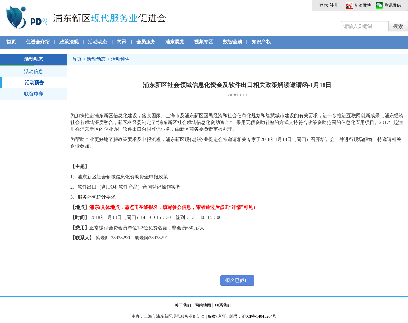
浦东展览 (174, 41)
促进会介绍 (38, 41)
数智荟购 (232, 41)
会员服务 (145, 41)
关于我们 (183, 305)
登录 (323, 5)
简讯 (121, 41)
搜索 (398, 26)
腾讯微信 (393, 5)
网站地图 (203, 305)
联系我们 (223, 305)
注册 (334, 5)
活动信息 (33, 71)
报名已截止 (237, 280)
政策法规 (69, 41)
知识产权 (261, 41)
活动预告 (22, 82)
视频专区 (203, 41)
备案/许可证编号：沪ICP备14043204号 (242, 316)
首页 (11, 41)
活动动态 (97, 41)
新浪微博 (363, 5)
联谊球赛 (33, 93)
